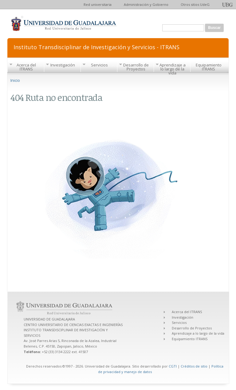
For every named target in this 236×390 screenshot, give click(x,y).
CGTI (173, 366)
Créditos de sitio (194, 366)
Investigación (62, 65)
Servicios (99, 65)
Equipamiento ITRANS (209, 67)
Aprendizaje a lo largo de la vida (172, 69)
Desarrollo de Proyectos (136, 67)
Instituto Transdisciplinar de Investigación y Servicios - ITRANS (96, 46)
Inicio (15, 80)
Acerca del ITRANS (26, 67)
